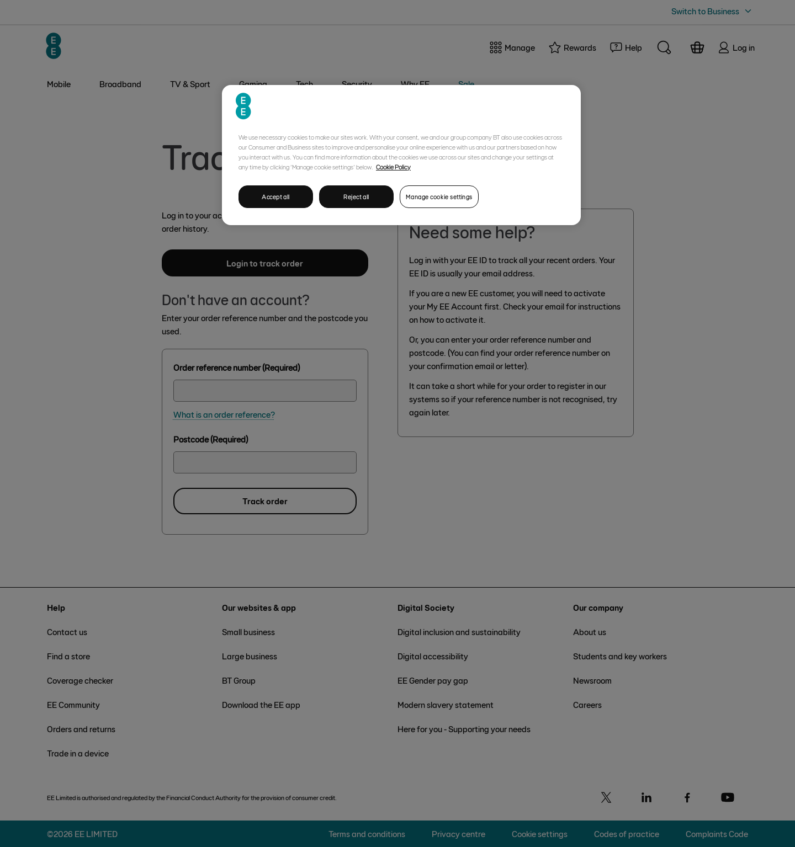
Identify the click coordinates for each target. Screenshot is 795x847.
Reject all (356, 196)
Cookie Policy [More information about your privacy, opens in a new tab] (393, 167)
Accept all (276, 196)
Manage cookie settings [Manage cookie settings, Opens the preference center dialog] (439, 196)
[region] (401, 155)
